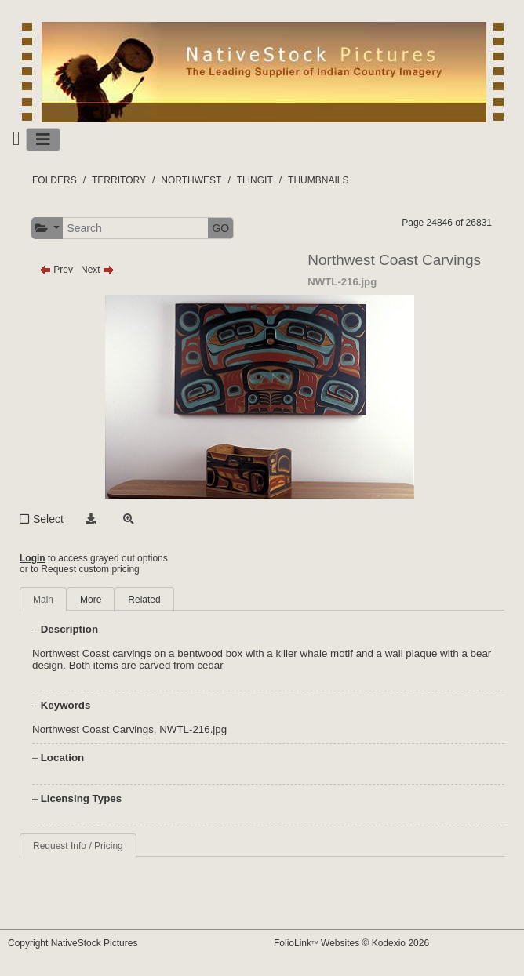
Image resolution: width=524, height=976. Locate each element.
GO (220, 228)
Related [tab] (144, 599)
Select (48, 519)
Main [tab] (43, 599)
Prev (56, 269)
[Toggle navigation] (43, 139)
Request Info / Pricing (78, 845)
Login (32, 558)
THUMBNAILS (318, 180)
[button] (47, 228)
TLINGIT (255, 180)
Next (98, 269)
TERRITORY (119, 180)
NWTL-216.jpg (193, 729)
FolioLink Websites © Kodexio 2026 (351, 943)
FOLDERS (54, 180)
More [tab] (90, 599)
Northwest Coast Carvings (93, 729)
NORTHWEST (191, 180)
